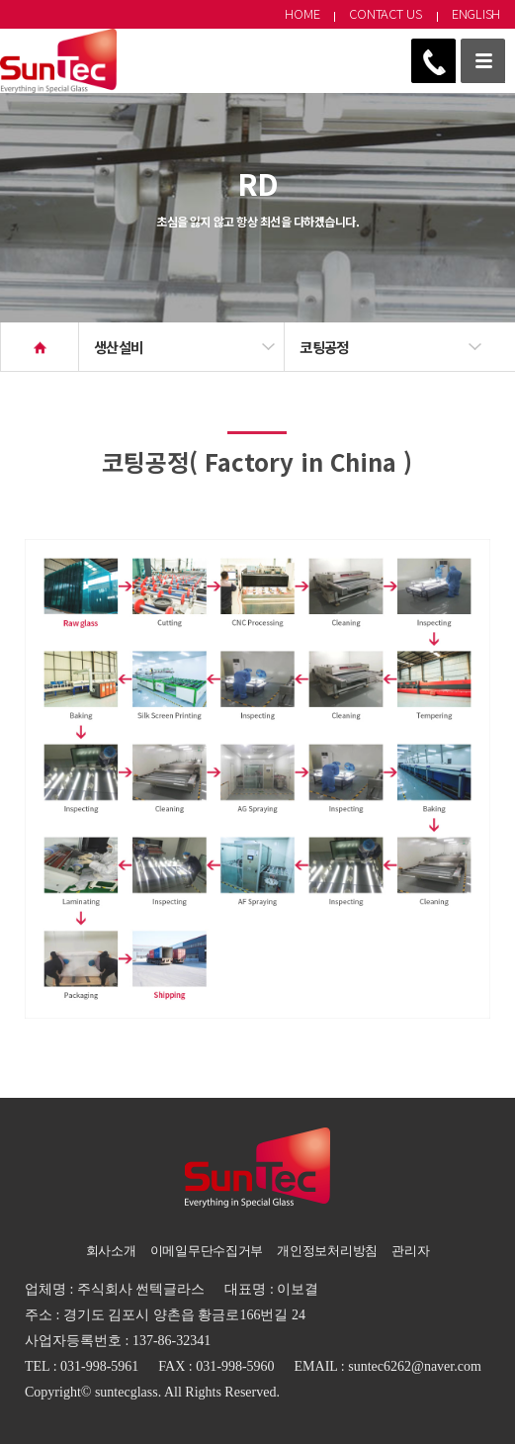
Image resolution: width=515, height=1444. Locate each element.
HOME (302, 13)
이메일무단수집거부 (207, 1250)
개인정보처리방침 (327, 1250)
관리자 (410, 1250)
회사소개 (111, 1250)
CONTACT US (385, 13)
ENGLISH (476, 13)
